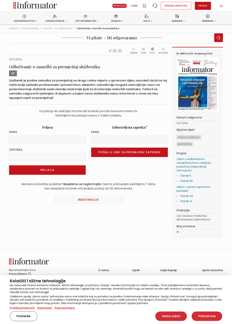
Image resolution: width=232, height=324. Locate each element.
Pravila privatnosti (22, 308)
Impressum (44, 308)
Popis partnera (65, 308)
